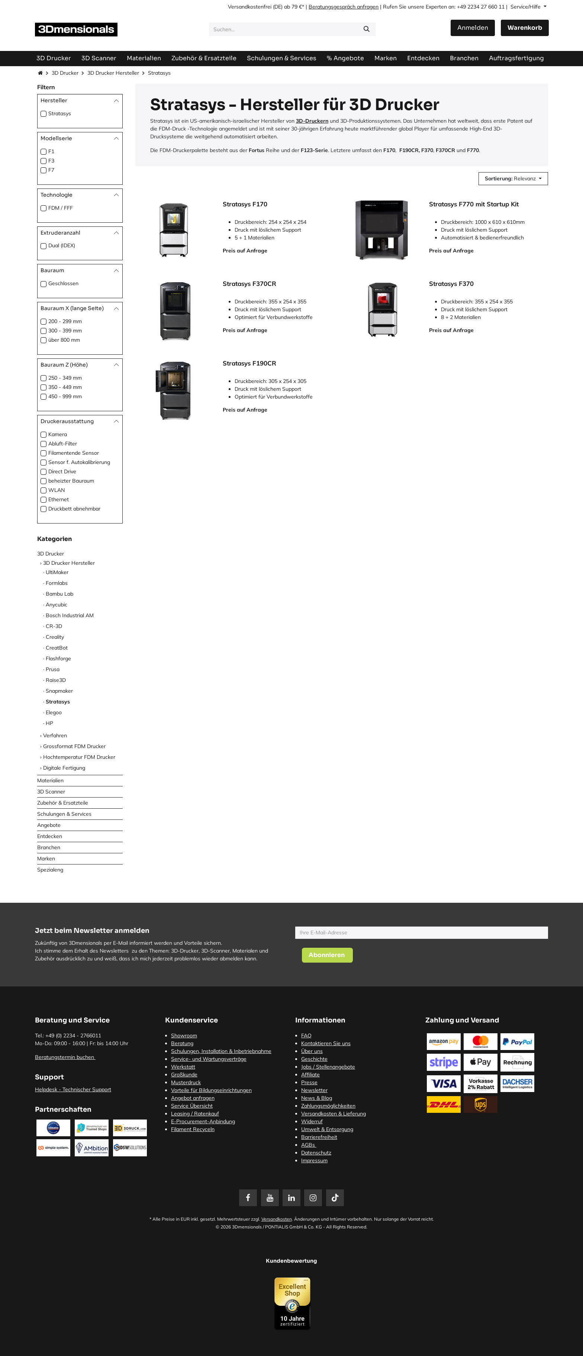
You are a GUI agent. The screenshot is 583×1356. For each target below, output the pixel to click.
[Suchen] (367, 29)
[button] (513, 178)
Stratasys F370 (451, 283)
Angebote (49, 825)
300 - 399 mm (65, 330)
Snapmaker (59, 690)
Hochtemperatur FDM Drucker (79, 757)
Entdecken (49, 836)
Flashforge (58, 658)
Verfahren (55, 735)
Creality (55, 637)
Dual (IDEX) (61, 245)
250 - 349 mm (65, 377)
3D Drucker (65, 73)
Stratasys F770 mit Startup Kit (474, 204)
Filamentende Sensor (73, 453)
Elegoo (54, 712)
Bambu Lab (59, 593)
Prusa (52, 669)
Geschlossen (63, 283)
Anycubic (56, 604)
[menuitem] (516, 58)
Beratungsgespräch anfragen (344, 6)
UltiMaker (57, 572)
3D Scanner (51, 791)
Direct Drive (62, 471)
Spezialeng (50, 869)
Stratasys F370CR (249, 283)
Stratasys (59, 113)
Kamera (57, 434)
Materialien (50, 780)
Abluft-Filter (62, 443)
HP (49, 723)
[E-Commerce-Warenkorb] (525, 28)
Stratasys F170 (245, 204)
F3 (51, 160)
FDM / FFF (60, 207)
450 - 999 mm (65, 396)
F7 (51, 170)
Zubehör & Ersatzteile (62, 802)
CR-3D (54, 626)
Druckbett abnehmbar (74, 508)
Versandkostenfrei (249, 6)
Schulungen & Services (64, 814)
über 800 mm (64, 339)
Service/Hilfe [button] (526, 6)
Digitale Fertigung (64, 767)
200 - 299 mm (65, 321)
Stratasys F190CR (249, 363)
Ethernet (58, 499)
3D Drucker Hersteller (113, 73)
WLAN (56, 490)
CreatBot (57, 647)
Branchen (48, 847)
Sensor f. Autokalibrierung (79, 462)
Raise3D (56, 680)
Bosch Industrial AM (70, 615)
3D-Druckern (312, 120)
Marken (46, 858)
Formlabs (57, 583)
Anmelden (472, 28)
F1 (51, 151)
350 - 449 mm (65, 387)
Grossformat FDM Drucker (74, 746)
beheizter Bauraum (71, 480)
